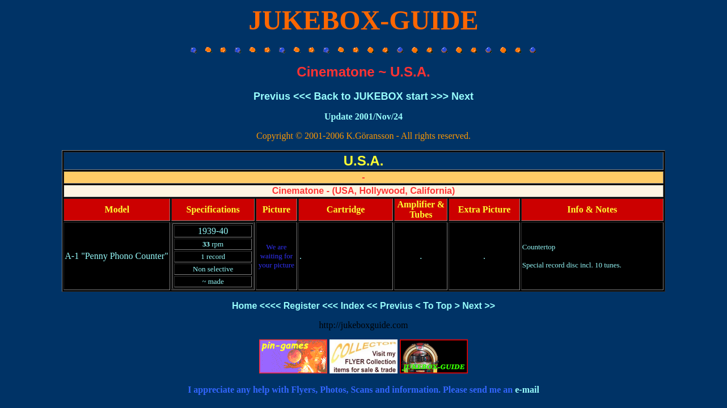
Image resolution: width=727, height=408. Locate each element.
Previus (271, 96)
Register (302, 306)
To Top (437, 306)
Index (353, 306)
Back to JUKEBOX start (371, 96)
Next (462, 96)
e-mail (527, 389)
